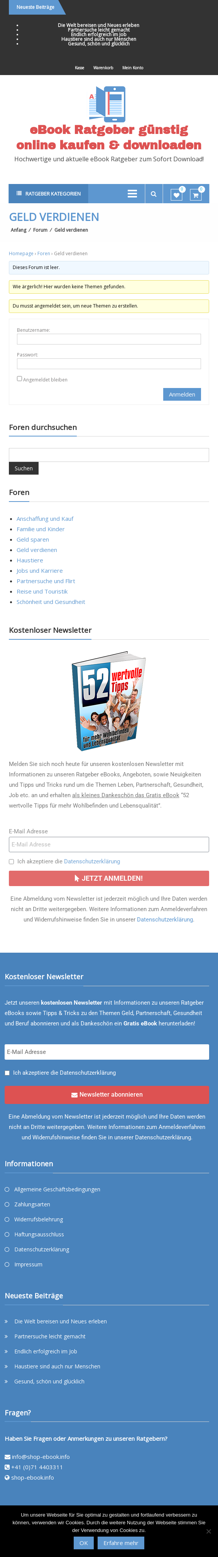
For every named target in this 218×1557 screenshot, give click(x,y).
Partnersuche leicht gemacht (99, 30)
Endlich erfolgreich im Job (99, 34)
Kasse (79, 67)
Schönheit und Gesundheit (51, 601)
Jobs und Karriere (40, 570)
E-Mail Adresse (28, 831)
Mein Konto (132, 67)
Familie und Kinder (41, 529)
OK (83, 1543)
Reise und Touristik (42, 591)
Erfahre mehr (121, 1543)
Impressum (28, 1264)
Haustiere (30, 560)
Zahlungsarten (32, 1204)
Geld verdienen (37, 550)
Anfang (18, 230)
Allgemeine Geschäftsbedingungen (57, 1189)
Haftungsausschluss (39, 1234)
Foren (43, 253)
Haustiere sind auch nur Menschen (98, 39)
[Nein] (208, 1531)
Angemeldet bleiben (45, 379)
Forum (40, 230)
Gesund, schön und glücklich (99, 43)
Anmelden (182, 394)
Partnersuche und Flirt (46, 581)
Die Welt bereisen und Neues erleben (98, 25)
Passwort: (27, 354)
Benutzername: (33, 330)
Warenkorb (103, 67)
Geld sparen (33, 539)
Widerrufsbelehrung (38, 1219)
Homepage (21, 253)
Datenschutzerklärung (92, 861)
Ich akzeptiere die (68, 861)
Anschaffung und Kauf (45, 518)
